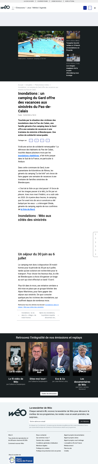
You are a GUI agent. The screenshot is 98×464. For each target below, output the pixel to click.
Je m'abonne (84, 421)
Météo (35, 8)
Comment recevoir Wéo (16, 443)
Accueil (20, 85)
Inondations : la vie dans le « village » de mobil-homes (29, 315)
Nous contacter (41, 435)
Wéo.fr (10, 435)
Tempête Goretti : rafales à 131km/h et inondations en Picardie (73, 46)
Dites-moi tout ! (38, 378)
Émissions (20, 8)
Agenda (43, 8)
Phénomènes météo (42, 85)
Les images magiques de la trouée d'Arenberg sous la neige (72, 70)
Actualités (29, 85)
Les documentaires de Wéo (82, 381)
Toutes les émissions (49, 394)
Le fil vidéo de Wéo (16, 380)
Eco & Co (60, 378)
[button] (13, 8)
